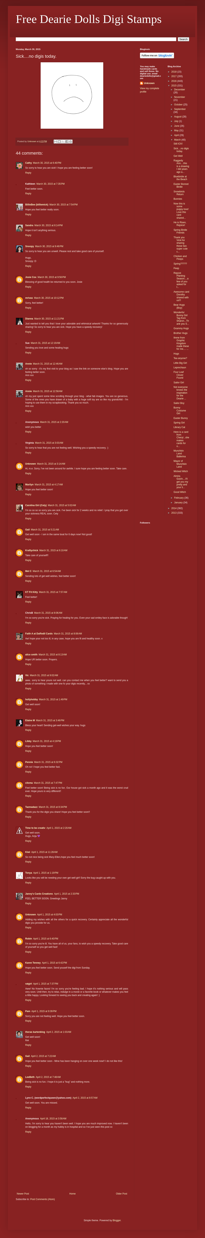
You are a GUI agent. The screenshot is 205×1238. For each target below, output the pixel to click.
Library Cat (179, 427)
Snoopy (29, 246)
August (178, 116)
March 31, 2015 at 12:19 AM (45, 343)
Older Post (121, 1193)
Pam (27, 1011)
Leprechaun (179, 367)
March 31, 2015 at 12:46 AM (47, 363)
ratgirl (28, 983)
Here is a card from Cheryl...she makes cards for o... (181, 439)
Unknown (30, 463)
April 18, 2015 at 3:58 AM (53, 1118)
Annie (28, 363)
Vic (27, 675)
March (177, 139)
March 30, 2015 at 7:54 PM (63, 204)
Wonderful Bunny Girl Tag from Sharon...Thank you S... (181, 318)
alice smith (31, 654)
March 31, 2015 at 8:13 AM (53, 654)
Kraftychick (31, 550)
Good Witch (179, 492)
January (178, 502)
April (176, 135)
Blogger (117, 1220)
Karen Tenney (33, 962)
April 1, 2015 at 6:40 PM (45, 938)
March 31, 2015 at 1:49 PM (53, 699)
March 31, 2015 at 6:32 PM (48, 762)
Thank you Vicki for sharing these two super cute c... (180, 244)
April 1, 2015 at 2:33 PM (66, 893)
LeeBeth (29, 1077)
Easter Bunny (180, 418)
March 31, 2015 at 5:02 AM (62, 505)
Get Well (178, 156)
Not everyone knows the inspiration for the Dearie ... (180, 393)
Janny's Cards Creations (39, 893)
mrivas (29, 298)
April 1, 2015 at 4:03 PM (49, 914)
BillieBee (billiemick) (36, 204)
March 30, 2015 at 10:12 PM (49, 298)
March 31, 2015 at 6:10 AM (53, 550)
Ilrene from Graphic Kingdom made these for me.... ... (181, 343)
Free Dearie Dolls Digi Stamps (89, 19)
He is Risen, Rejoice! (179, 224)
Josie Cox (30, 277)
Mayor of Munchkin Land (179, 464)
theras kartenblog (35, 1032)
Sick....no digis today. (181, 150)
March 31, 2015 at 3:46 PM (50, 720)
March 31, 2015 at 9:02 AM (44, 675)
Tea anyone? (180, 358)
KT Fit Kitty (31, 592)
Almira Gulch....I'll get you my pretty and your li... (180, 482)
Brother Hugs (180, 333)
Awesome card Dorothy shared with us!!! (181, 296)
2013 (174, 512)
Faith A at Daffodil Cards (39, 633)
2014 (174, 508)
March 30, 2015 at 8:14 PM (48, 225)
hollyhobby (31, 699)
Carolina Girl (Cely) (36, 505)
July (176, 121)
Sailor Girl (178, 382)
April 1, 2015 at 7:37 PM (45, 983)
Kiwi (27, 852)
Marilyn (29, 484)
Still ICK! (178, 143)
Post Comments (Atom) (42, 1199)
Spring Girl (179, 422)
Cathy (28, 163)
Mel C (28, 571)
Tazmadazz (31, 807)
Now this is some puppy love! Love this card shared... (180, 210)
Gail (27, 529)
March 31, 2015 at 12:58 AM (47, 391)
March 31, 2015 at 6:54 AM (47, 571)
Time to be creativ (35, 828)
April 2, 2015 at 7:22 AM (43, 1056)
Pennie (29, 762)
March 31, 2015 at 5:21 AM (45, 529)
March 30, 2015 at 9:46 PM (49, 246)
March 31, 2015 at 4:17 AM (49, 484)
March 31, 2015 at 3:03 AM (49, 442)
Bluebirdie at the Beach (180, 178)
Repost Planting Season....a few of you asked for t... (180, 280)
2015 (174, 85)
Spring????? (180, 263)
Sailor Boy (178, 403)
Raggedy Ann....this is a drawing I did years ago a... (181, 166)
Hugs (176, 353)
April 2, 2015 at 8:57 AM (85, 1097)
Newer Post (23, 1193)
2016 (174, 81)
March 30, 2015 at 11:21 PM (49, 318)
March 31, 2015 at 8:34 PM (53, 807)
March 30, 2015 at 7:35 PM (50, 183)
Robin (28, 938)
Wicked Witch (180, 471)
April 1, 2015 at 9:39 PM (43, 1011)
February (179, 497)
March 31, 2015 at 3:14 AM (51, 463)
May (176, 130)
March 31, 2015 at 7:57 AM (53, 592)
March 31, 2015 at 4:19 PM (47, 741)
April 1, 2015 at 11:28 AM (44, 852)
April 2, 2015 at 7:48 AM (48, 1077)
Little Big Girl (180, 363)
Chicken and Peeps (180, 257)
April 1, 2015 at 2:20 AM (59, 828)
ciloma (29, 783)
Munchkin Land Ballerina (179, 453)
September (180, 109)
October (178, 104)
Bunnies (177, 199)
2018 (174, 71)
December (179, 89)
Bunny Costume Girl (179, 410)
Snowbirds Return (178, 193)
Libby (28, 741)
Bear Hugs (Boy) (179, 306)
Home (72, 1193)
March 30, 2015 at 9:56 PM (52, 277)
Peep (176, 268)
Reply (28, 172)
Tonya (28, 872)
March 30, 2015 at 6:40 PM (47, 163)
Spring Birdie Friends (180, 231)
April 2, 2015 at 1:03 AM (58, 1032)
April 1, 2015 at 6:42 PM (54, 962)
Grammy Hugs (181, 328)
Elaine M (30, 720)
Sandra (29, 225)
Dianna (29, 318)
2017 (174, 76)
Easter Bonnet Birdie (180, 185)
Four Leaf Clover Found (178, 375)
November (179, 97)
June (177, 126)
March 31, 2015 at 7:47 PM (48, 783)
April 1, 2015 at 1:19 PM (45, 872)
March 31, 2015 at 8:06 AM (48, 612)
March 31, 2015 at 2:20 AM (54, 422)
